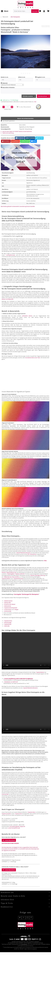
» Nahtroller (7, 626)
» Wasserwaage (7, 622)
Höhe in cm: (21, 77)
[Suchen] (35, 11)
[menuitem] (4, 11)
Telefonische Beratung (7, 133)
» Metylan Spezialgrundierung (37, 575)
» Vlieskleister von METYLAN (11, 682)
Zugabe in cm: (41, 77)
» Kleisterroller (7, 602)
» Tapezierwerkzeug (18, 578)
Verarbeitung (22, 206)
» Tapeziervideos (31, 812)
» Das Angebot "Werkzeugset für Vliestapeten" (26, 594)
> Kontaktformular (10, 255)
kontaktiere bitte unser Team (32, 357)
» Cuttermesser (7, 609)
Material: (5, 83)
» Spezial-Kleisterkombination (23, 552)
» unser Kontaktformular (14, 828)
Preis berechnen (43, 96)
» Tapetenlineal (7, 624)
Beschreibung (4, 206)
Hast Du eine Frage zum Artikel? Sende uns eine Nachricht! (16, 131)
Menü (4, 11)
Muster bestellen (30, 206)
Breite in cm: (4, 77)
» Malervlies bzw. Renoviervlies (11, 577)
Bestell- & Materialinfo (13, 206)
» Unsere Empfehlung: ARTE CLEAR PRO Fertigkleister (18, 678)
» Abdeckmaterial (8, 601)
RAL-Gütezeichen (32, 554)
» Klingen (16, 609)
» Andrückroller (7, 611)
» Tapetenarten (18, 813)
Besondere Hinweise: (8, 87)
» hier (35, 101)
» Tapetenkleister (40, 672)
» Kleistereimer (7, 606)
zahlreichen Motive (27, 316)
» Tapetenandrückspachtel (10, 607)
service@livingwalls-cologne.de (17, 826)
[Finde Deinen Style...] (26, 11)
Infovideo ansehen (29, 96)
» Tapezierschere (8, 621)
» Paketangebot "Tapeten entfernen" (16, 574)
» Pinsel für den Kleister (9, 604)
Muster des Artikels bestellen (25, 118)
